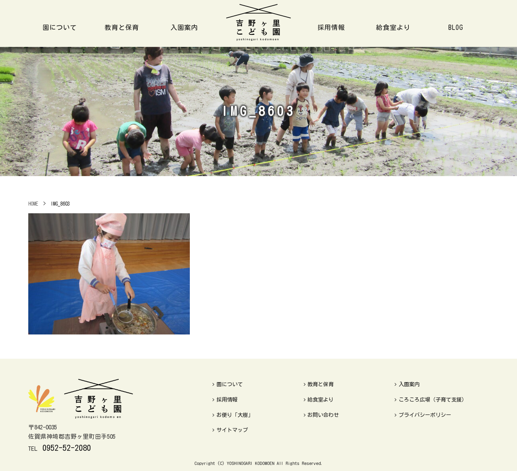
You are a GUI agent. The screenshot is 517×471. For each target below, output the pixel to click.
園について (59, 27)
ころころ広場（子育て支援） (431, 399)
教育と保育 (122, 27)
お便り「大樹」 (232, 415)
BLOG (455, 27)
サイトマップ (230, 430)
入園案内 (184, 27)
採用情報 (331, 27)
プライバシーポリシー (423, 415)
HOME (33, 203)
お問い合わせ (321, 415)
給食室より (393, 27)
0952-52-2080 (66, 448)
